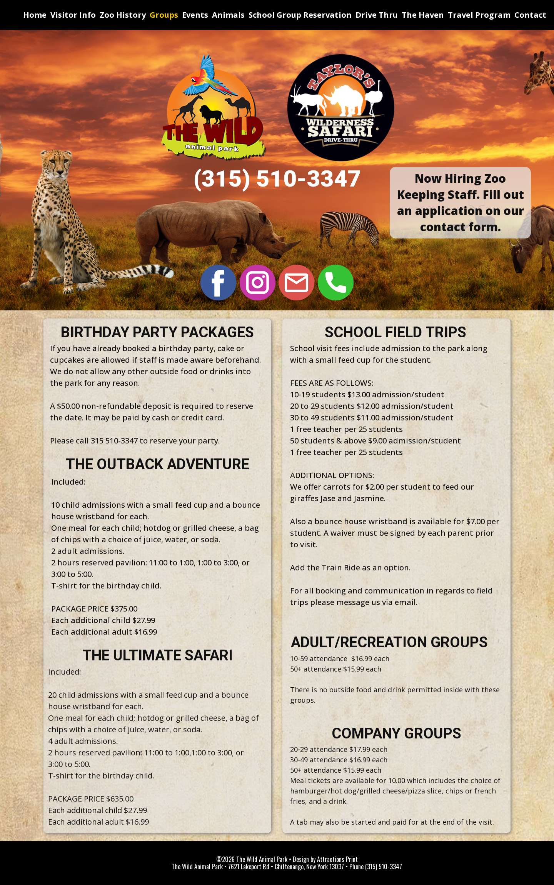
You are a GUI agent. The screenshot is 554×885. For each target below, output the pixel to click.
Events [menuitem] (195, 15)
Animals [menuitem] (228, 15)
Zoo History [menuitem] (123, 15)
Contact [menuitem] (530, 15)
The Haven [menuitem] (423, 15)
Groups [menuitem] (164, 15)
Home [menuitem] (35, 15)
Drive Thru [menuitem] (376, 15)
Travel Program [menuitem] (479, 15)
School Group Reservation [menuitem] (300, 15)
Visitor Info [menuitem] (73, 15)
